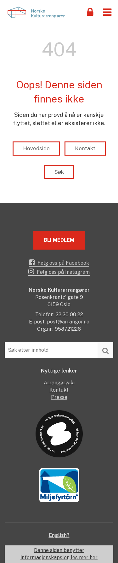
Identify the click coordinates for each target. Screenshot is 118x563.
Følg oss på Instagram (59, 271)
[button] (107, 12)
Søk (59, 172)
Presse (59, 397)
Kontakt (85, 148)
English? (59, 535)
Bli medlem (59, 240)
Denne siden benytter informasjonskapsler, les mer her (59, 553)
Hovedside (36, 148)
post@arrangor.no (68, 322)
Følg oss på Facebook (59, 262)
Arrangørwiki (59, 383)
